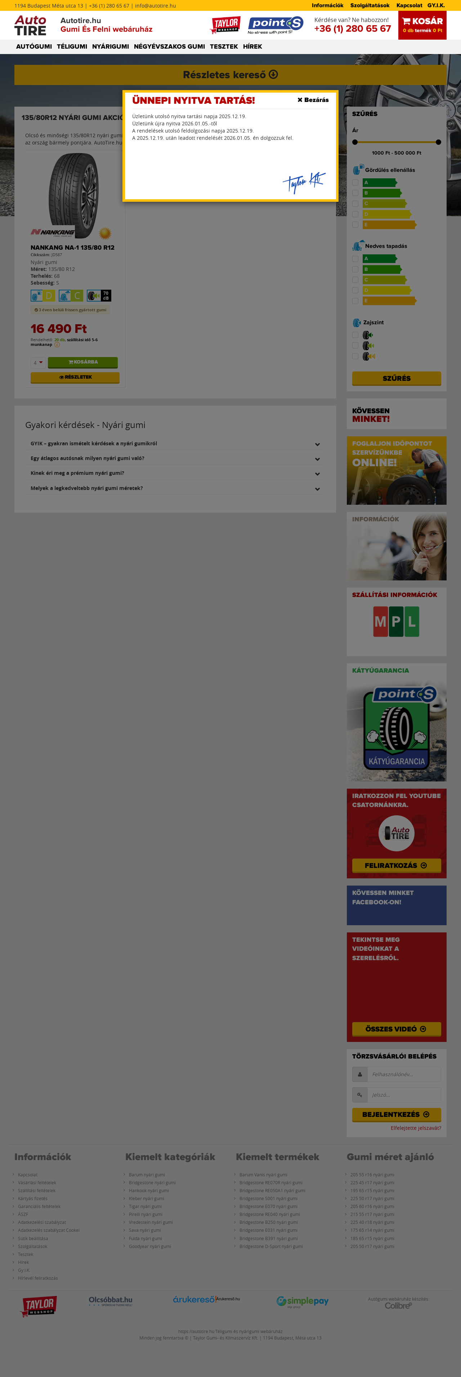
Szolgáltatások (370, 5)
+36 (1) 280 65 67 (352, 28)
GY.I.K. (436, 5)
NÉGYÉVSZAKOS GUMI (169, 47)
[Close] (313, 100)
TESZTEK (224, 47)
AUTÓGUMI (34, 47)
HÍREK (252, 47)
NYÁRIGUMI (110, 47)
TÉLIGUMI (72, 47)
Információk (328, 5)
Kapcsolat (409, 5)
